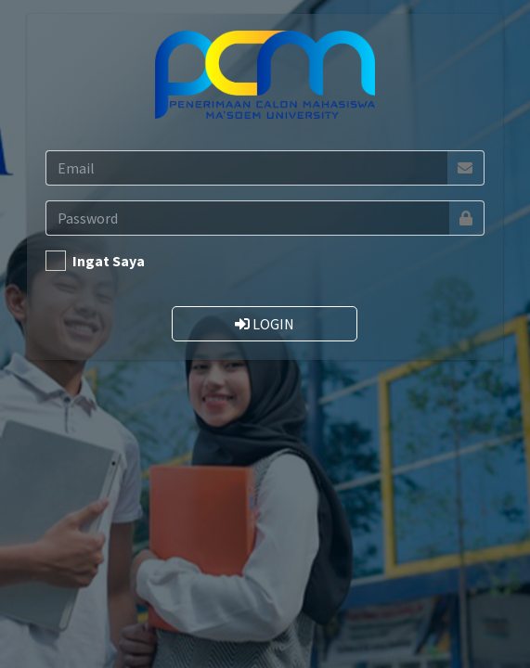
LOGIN (264, 324)
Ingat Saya (108, 260)
